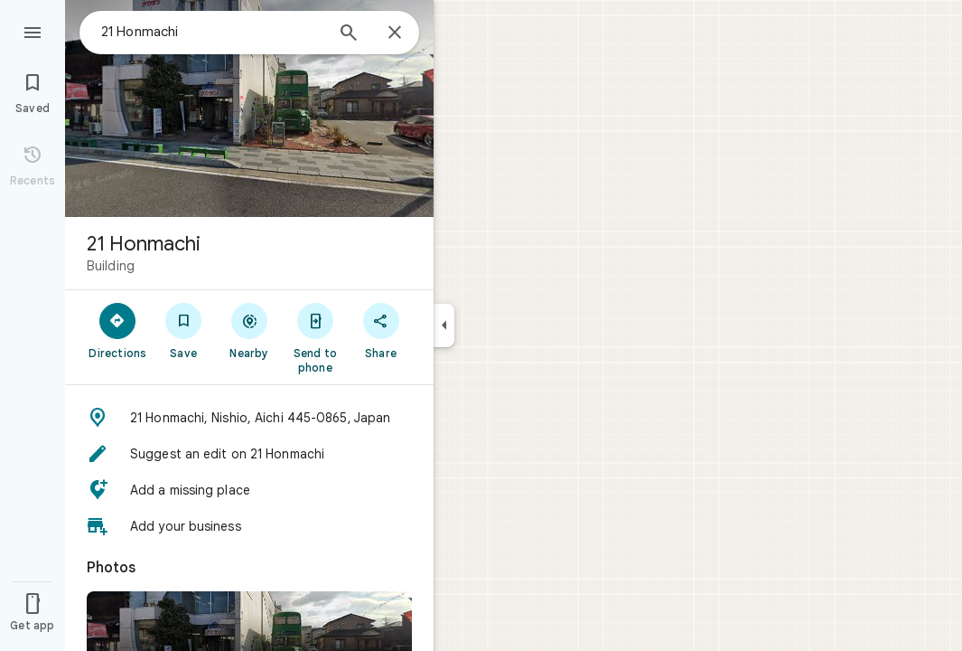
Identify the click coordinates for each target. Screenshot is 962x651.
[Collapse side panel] (444, 325)
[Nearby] (250, 330)
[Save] (184, 330)
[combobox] (212, 31)
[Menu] (32, 30)
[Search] (348, 34)
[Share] (381, 330)
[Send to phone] (315, 337)
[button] (249, 418)
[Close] (394, 33)
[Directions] (118, 330)
